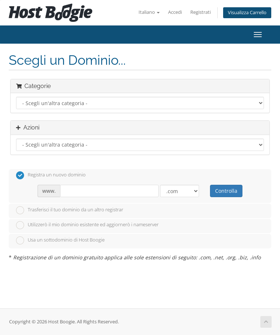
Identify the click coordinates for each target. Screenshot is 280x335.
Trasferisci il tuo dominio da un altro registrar (69, 210)
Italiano (149, 12)
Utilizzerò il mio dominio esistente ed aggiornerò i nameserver (87, 225)
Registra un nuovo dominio (51, 175)
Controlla (226, 190)
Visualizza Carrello (247, 12)
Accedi (175, 12)
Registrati (200, 12)
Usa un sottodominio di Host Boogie (60, 240)
